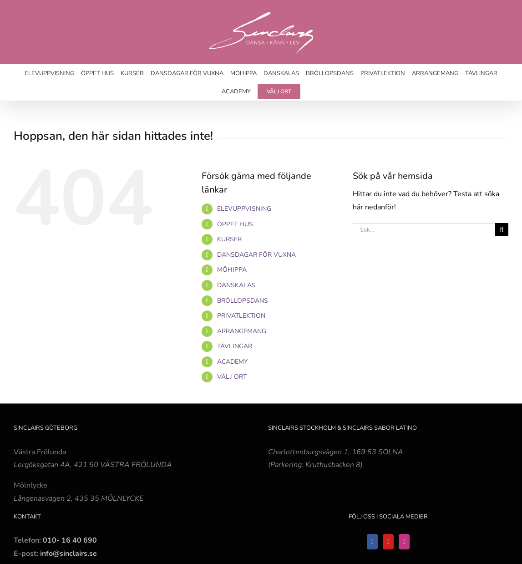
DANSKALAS (236, 285)
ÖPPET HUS (235, 224)
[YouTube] (388, 541)
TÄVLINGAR (234, 346)
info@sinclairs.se (67, 554)
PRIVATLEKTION (241, 315)
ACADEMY (232, 361)
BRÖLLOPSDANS (242, 300)
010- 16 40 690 (70, 540)
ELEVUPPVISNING (244, 208)
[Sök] (501, 229)
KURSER (229, 239)
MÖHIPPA (232, 269)
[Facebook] (372, 541)
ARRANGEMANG (241, 331)
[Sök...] (424, 229)
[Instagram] (404, 541)
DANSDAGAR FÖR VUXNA (256, 254)
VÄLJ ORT (232, 376)
